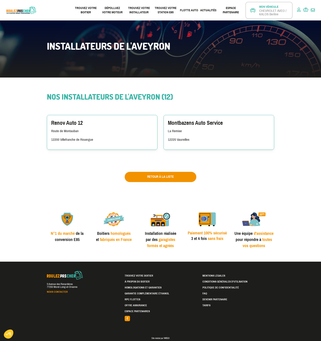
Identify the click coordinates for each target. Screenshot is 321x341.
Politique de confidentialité (220, 287)
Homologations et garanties (143, 287)
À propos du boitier (137, 281)
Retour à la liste (160, 176)
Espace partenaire (231, 10)
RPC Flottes (132, 299)
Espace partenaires (137, 311)
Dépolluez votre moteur (112, 10)
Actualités (208, 10)
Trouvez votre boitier (86, 10)
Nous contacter (57, 291)
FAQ (204, 293)
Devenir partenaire (214, 299)
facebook (160, 318)
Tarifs (206, 305)
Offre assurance (136, 305)
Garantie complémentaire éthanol (147, 293)
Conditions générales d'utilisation (225, 281)
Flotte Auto (189, 10)
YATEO (167, 338)
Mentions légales (213, 275)
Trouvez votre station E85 (165, 10)
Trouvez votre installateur (139, 10)
